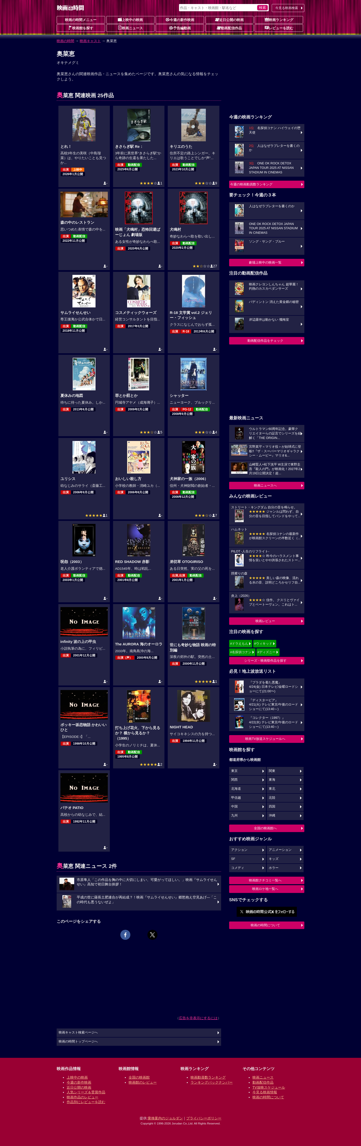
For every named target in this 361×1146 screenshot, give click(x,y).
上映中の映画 (130, 19)
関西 (234, 779)
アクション (239, 850)
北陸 (272, 797)
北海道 (236, 788)
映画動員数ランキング (208, 1077)
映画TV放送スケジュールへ (265, 739)
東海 (272, 779)
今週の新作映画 (180, 19)
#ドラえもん (239, 643)
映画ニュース (130, 28)
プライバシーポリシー (203, 1118)
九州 (234, 815)
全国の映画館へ (265, 828)
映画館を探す (80, 28)
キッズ (274, 859)
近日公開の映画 (229, 19)
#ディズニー (266, 652)
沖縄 (272, 815)
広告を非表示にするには (198, 1018)
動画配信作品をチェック (265, 340)
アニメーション (280, 850)
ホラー (274, 868)
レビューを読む (279, 28)
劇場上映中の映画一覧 (265, 262)
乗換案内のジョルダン (165, 1118)
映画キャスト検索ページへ (78, 1032)
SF (233, 859)
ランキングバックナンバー (212, 1082)
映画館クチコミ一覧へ (265, 880)
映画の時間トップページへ (78, 1041)
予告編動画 (180, 28)
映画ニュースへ (265, 485)
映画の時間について (265, 925)
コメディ (237, 868)
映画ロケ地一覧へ (265, 889)
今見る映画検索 (286, 8)
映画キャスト (90, 41)
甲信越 (236, 797)
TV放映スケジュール (268, 1087)
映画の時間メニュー (81, 20)
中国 (234, 806)
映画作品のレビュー (82, 1097)
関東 (272, 771)
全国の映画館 (139, 1077)
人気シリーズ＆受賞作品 (86, 1092)
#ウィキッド (263, 643)
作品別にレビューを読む (86, 1102)
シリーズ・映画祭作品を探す (265, 660)
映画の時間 (65, 41)
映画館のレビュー (143, 1082)
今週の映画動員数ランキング (251, 184)
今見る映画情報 (264, 1092)
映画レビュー (265, 621)
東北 (272, 788)
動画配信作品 (229, 28)
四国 (272, 806)
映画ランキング (279, 19)
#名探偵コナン (240, 652)
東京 (234, 771)
